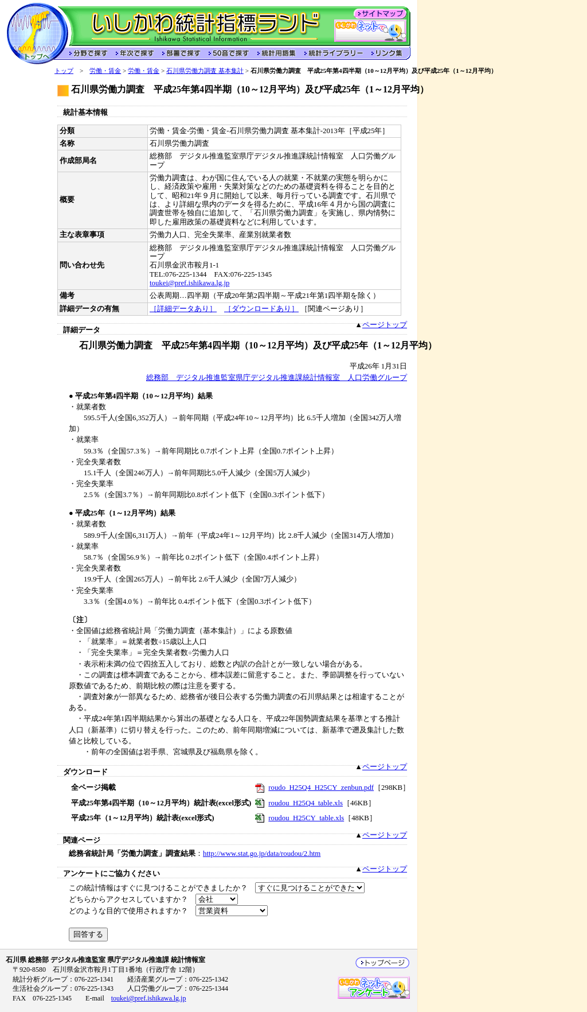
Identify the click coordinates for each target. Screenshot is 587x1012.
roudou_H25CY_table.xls (306, 818)
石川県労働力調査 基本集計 (205, 70)
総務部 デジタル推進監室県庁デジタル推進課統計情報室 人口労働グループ (276, 378)
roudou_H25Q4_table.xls (305, 803)
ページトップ (384, 325)
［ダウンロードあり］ (261, 309)
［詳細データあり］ (183, 309)
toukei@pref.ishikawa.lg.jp (189, 283)
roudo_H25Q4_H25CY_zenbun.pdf (321, 788)
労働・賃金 (105, 70)
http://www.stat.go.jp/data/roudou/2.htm (261, 854)
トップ (63, 70)
